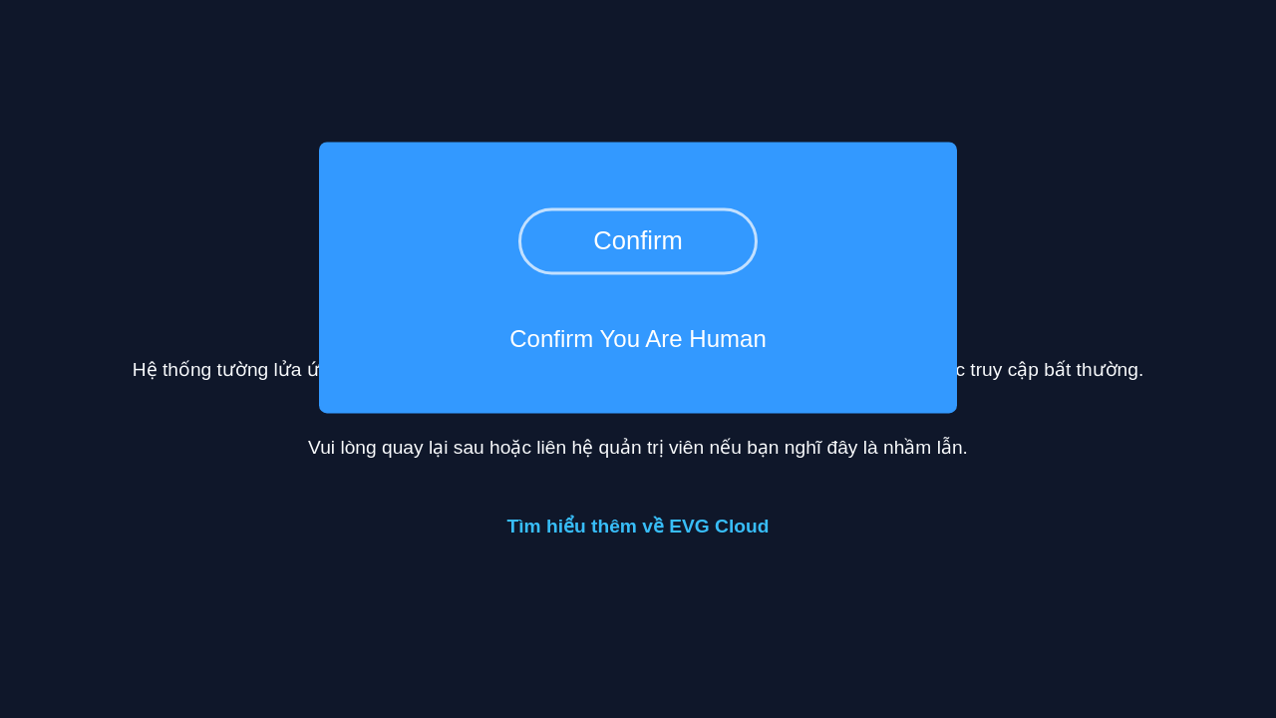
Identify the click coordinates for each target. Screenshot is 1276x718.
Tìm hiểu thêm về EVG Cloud (638, 526)
